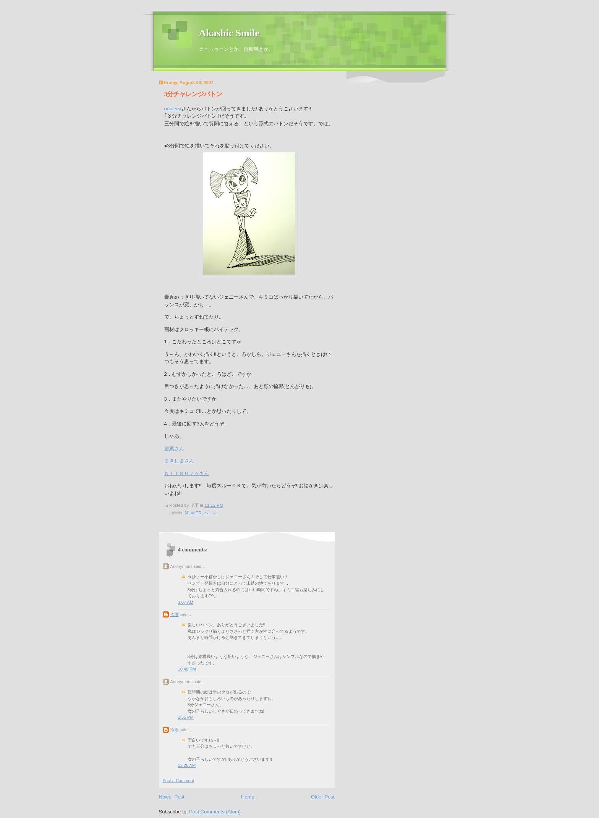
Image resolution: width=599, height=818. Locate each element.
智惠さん (174, 448)
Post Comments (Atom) (215, 812)
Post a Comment (178, 780)
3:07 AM (186, 602)
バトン (210, 513)
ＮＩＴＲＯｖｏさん (186, 473)
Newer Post (172, 797)
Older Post (322, 797)
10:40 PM (187, 669)
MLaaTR (193, 513)
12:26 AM (187, 765)
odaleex (173, 109)
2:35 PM (186, 717)
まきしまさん (179, 461)
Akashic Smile (229, 33)
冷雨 (174, 614)
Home (247, 797)
